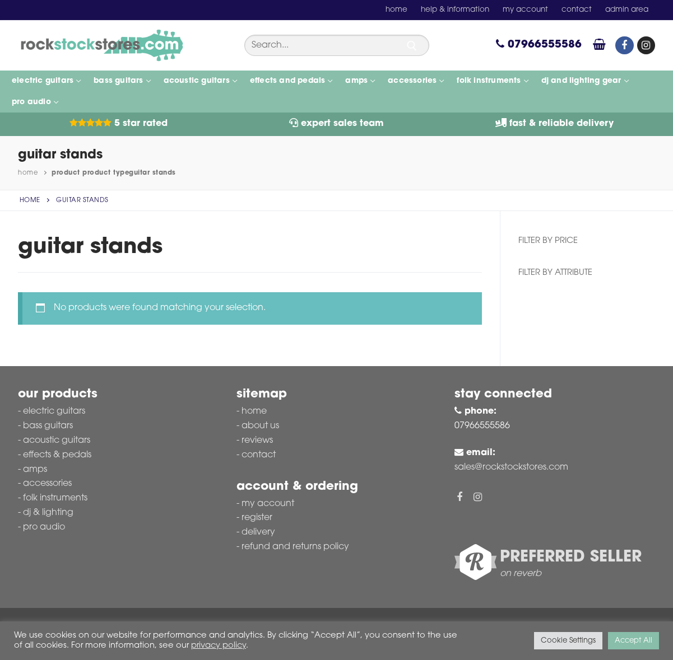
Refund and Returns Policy (295, 546)
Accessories (47, 483)
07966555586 (539, 45)
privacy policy (218, 646)
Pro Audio (44, 527)
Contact (259, 455)
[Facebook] (624, 45)
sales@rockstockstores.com (511, 467)
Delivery (258, 532)
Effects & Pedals (57, 455)
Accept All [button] (633, 640)
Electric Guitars (54, 411)
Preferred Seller (571, 557)
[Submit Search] (412, 46)
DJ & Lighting (48, 512)
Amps (35, 469)
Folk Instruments (55, 498)
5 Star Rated (118, 123)
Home (28, 173)
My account (268, 503)
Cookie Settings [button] (568, 640)
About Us (260, 426)
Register (257, 517)
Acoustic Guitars (56, 440)
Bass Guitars (48, 426)
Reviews (257, 440)
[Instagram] (646, 45)
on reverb (520, 573)
